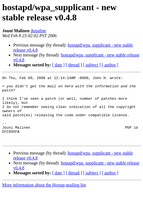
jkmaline (38, 30)
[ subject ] (92, 65)
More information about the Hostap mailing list (44, 198)
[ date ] (58, 65)
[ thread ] (74, 65)
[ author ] (110, 65)
